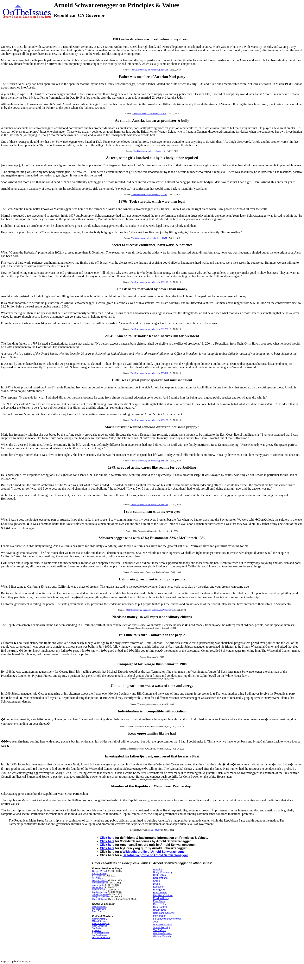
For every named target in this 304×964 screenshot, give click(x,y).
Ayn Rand (96, 930)
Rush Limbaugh (99, 926)
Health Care (160, 909)
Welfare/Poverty (162, 936)
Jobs (155, 921)
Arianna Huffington (101, 923)
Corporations (160, 877)
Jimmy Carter (98, 885)
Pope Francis (98, 911)
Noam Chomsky (99, 919)
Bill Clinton (97, 876)
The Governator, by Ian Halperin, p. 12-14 (149, 195)
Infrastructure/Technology (167, 918)
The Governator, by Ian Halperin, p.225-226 (149, 329)
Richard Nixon (98, 889)
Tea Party (96, 928)
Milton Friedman (99, 921)
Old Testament (99, 909)
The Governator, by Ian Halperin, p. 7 (149, 151)
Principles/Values (162, 924)
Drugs (156, 883)
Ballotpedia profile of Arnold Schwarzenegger (155, 855)
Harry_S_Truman (100, 899)
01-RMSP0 (156, 830)
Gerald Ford (97, 887)
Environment (160, 892)
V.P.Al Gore (97, 878)
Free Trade (159, 901)
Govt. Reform (160, 904)
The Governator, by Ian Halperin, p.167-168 (149, 70)
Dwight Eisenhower (101, 896)
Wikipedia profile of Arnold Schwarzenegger (154, 851)
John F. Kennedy (100, 894)
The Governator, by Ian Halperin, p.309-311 (149, 373)
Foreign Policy (161, 898)
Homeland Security (163, 912)
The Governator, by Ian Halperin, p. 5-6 (149, 114)
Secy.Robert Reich (100, 933)
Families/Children (163, 895)
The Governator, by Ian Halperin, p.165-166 (149, 282)
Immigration (159, 915)
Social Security (161, 927)
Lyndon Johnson (99, 892)
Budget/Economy (162, 872)
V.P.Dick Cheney (99, 873)
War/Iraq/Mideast (162, 933)
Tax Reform (159, 930)
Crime (156, 880)
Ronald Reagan (99, 882)
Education (158, 886)
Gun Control (160, 907)
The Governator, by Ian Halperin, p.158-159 (149, 505)
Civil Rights (159, 875)
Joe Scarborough (100, 935)
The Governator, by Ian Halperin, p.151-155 (149, 461)
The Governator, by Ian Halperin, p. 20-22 (149, 238)
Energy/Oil (159, 889)
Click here (107, 837)
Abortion (157, 869)
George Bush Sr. (100, 880)
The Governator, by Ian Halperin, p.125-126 (149, 420)
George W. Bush (99, 871)
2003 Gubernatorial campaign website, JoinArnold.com (149, 610)
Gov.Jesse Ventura (101, 937)
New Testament (99, 906)
